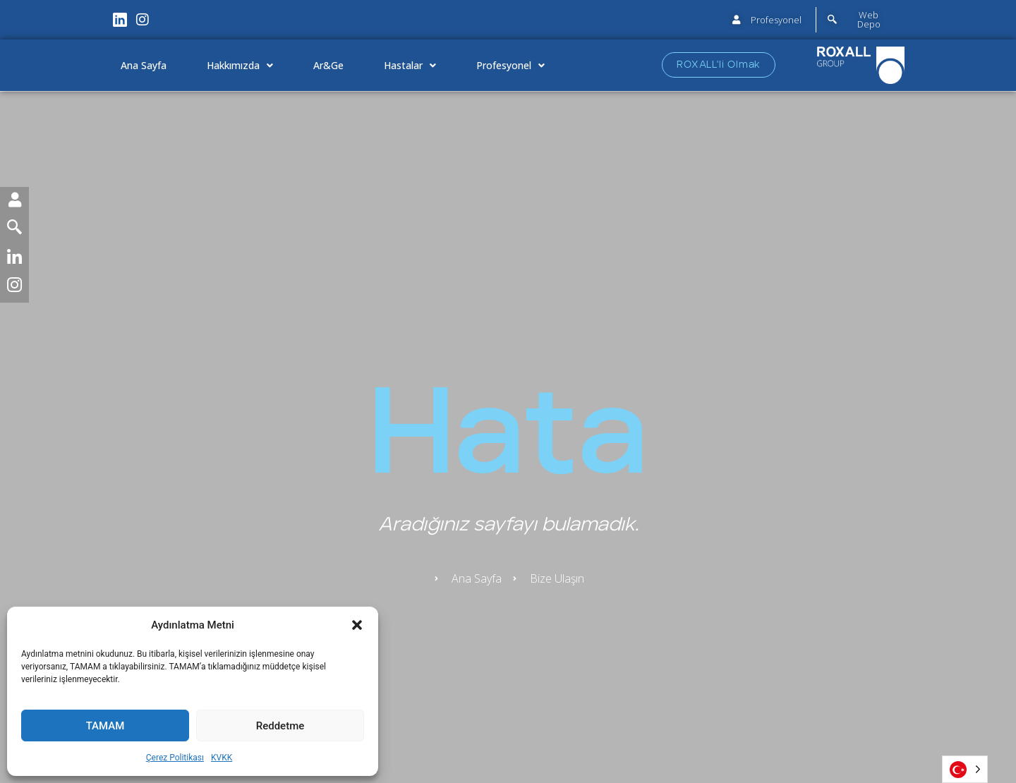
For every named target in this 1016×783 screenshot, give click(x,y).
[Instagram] (14, 288)
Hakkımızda (240, 66)
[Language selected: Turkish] (965, 769)
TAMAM (105, 726)
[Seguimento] (14, 230)
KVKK (221, 758)
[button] (357, 625)
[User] (14, 201)
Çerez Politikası (175, 758)
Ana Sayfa (144, 65)
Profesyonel (510, 66)
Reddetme (280, 726)
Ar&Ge (328, 65)
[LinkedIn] (14, 259)
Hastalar (410, 66)
